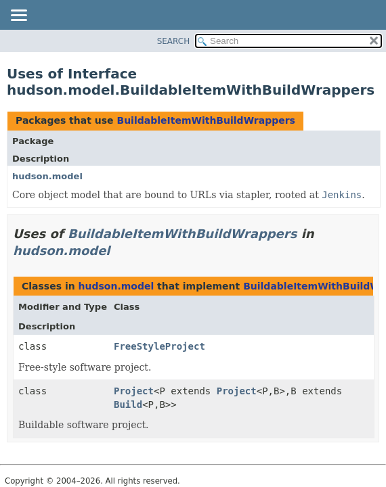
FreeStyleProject (159, 346)
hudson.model (47, 176)
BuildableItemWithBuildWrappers (205, 120)
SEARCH (173, 41)
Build (128, 404)
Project (134, 391)
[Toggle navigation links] (18, 16)
